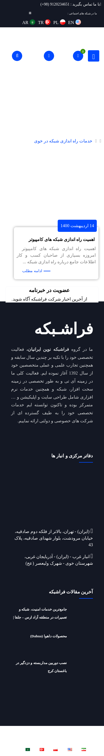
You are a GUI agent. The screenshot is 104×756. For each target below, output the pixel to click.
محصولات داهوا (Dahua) (48, 636)
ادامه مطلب (32, 271)
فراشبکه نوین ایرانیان (35, 730)
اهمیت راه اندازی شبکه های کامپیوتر (62, 239)
